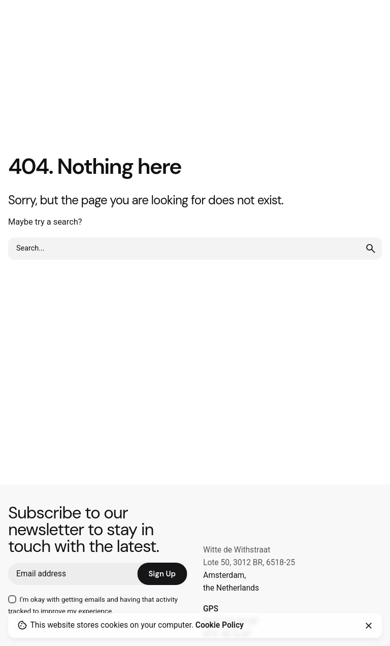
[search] (371, 248)
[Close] (369, 626)
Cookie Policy (220, 625)
